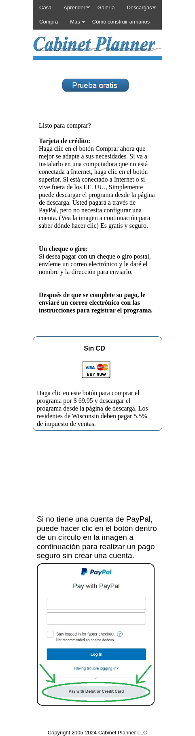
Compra (48, 22)
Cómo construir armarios (121, 22)
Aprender (74, 7)
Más (75, 22)
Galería (106, 7)
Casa (45, 7)
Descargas (139, 7)
